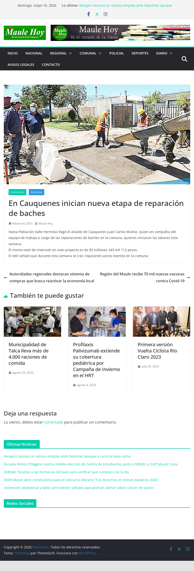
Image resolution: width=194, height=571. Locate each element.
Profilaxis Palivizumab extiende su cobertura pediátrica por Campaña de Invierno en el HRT (96, 360)
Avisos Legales (21, 64)
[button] (69, 53)
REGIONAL (58, 53)
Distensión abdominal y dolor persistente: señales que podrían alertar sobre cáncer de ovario (78, 487)
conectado (53, 422)
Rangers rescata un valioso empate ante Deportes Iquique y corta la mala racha (67, 456)
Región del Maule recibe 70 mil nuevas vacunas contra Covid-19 (145, 277)
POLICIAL (116, 53)
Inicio (13, 53)
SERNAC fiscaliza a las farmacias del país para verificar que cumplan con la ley (66, 472)
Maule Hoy (46, 223)
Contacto (51, 64)
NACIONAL (34, 53)
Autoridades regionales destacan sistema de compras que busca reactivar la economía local (49, 277)
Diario (161, 53)
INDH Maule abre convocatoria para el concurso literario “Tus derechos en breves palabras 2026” (81, 480)
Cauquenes (17, 192)
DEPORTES (140, 53)
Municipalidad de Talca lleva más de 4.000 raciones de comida (28, 353)
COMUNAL (88, 53)
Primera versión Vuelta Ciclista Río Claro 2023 (157, 350)
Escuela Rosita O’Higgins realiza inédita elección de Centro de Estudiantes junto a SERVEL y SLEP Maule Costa (91, 464)
